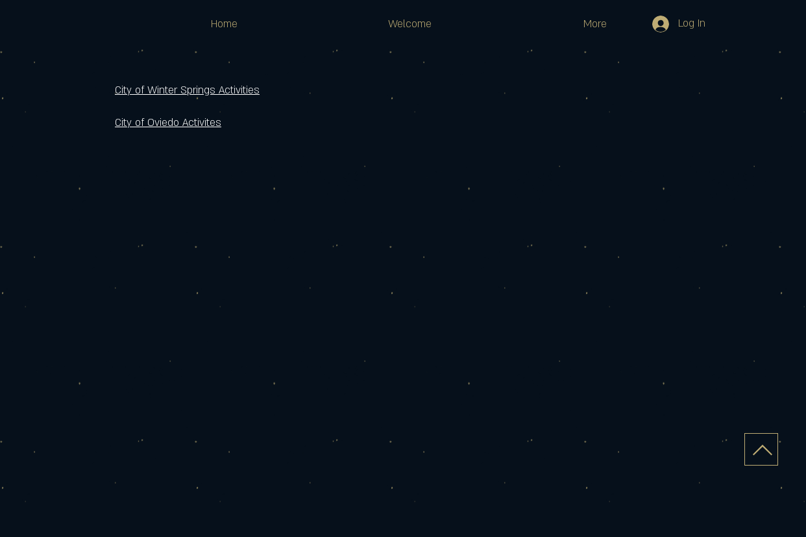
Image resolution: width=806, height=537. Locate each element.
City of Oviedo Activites (168, 123)
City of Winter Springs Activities (187, 90)
